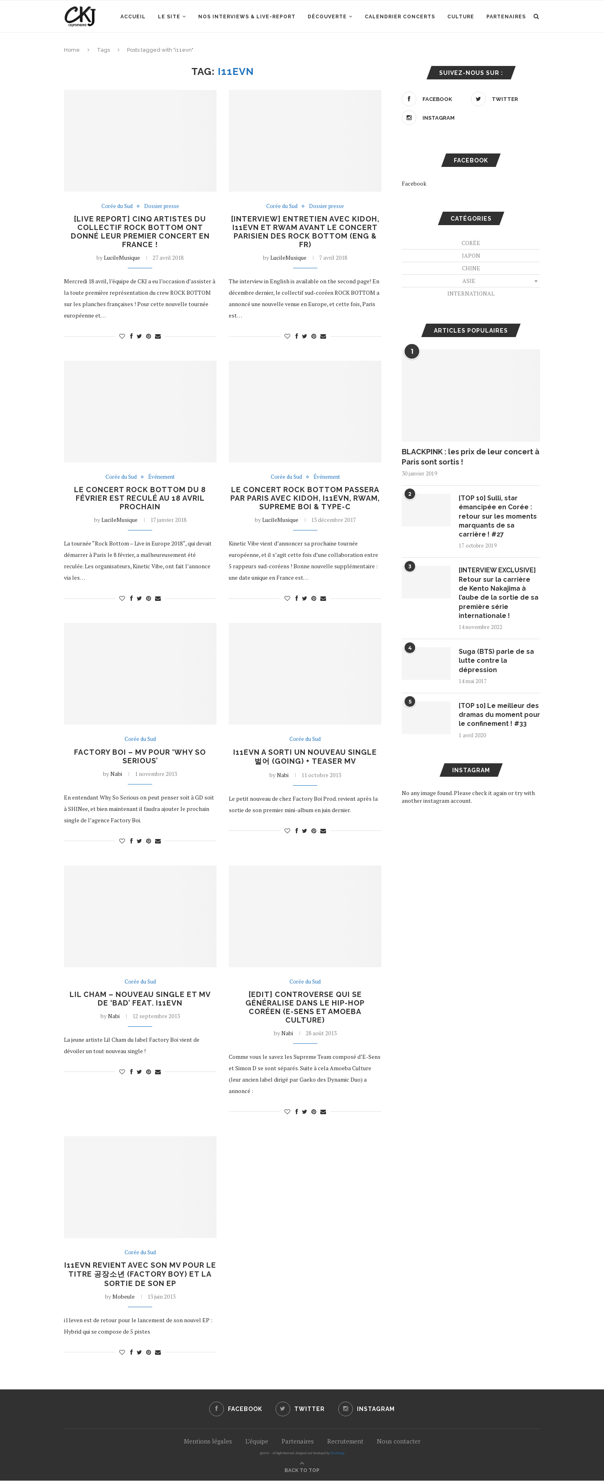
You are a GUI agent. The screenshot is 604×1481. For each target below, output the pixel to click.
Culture (460, 17)
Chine (471, 268)
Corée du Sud (117, 206)
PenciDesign (337, 1453)
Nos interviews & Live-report (246, 17)
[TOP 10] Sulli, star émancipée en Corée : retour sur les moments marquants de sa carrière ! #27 (498, 516)
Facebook (414, 183)
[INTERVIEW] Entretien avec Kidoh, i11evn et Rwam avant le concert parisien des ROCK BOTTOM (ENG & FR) (305, 232)
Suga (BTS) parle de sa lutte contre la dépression (496, 661)
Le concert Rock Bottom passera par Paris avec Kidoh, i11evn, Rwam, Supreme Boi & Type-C (305, 498)
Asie (468, 281)
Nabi (116, 774)
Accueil (133, 17)
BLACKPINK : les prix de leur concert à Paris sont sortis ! (470, 456)
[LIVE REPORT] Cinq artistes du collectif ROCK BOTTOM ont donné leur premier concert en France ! (140, 232)
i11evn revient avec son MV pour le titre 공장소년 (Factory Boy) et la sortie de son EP (140, 1274)
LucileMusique (122, 257)
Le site (169, 17)
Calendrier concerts (400, 17)
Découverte (327, 17)
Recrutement (345, 1441)
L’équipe (256, 1441)
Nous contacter (398, 1441)
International (471, 293)
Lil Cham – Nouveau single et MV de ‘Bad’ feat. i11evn (140, 999)
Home (72, 50)
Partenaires (506, 17)
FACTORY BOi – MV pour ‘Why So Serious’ (140, 756)
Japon (471, 255)
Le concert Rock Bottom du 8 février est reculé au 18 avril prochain (140, 498)
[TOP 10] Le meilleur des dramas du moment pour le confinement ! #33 (499, 719)
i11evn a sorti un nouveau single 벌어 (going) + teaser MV (305, 756)
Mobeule (123, 1297)
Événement (161, 477)
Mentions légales (208, 1441)
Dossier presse (161, 206)
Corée (471, 243)
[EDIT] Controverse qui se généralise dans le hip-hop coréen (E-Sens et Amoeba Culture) (305, 1007)
